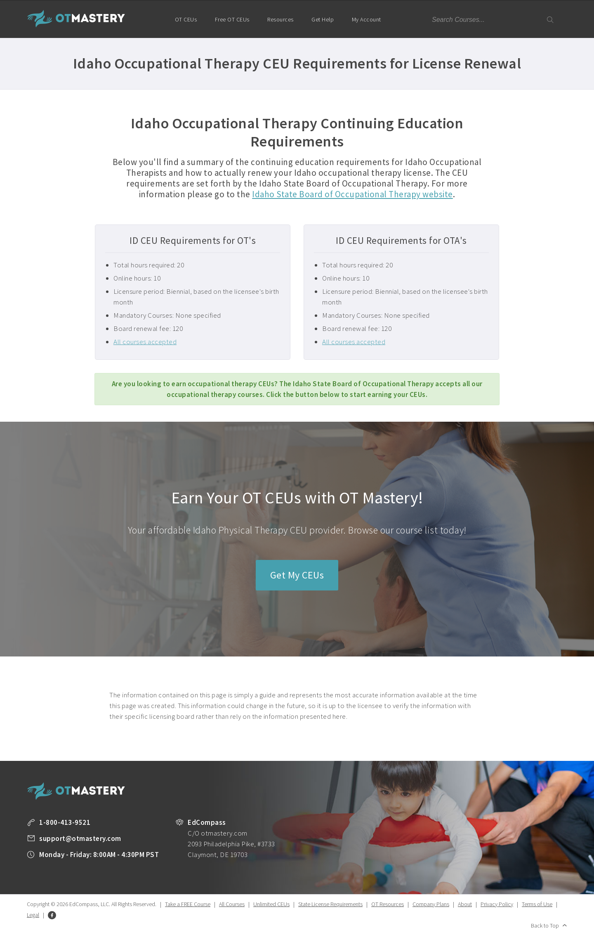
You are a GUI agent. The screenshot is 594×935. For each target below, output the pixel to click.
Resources (280, 19)
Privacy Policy (497, 904)
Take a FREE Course (187, 904)
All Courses (232, 904)
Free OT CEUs (232, 19)
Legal (33, 914)
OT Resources (387, 904)
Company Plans (430, 904)
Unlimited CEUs (271, 904)
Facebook (52, 915)
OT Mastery (76, 18)
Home (153, 18)
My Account (370, 27)
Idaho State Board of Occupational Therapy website (352, 194)
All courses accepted (145, 341)
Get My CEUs (297, 575)
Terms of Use (537, 904)
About (465, 904)
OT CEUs (186, 19)
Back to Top (545, 925)
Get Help (322, 19)
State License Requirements (330, 904)
